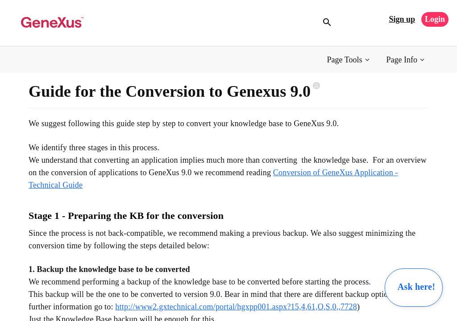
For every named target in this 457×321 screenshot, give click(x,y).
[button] (349, 60)
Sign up (402, 19)
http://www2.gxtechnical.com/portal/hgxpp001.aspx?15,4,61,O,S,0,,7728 (236, 306)
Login (435, 19)
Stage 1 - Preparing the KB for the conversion (126, 215)
